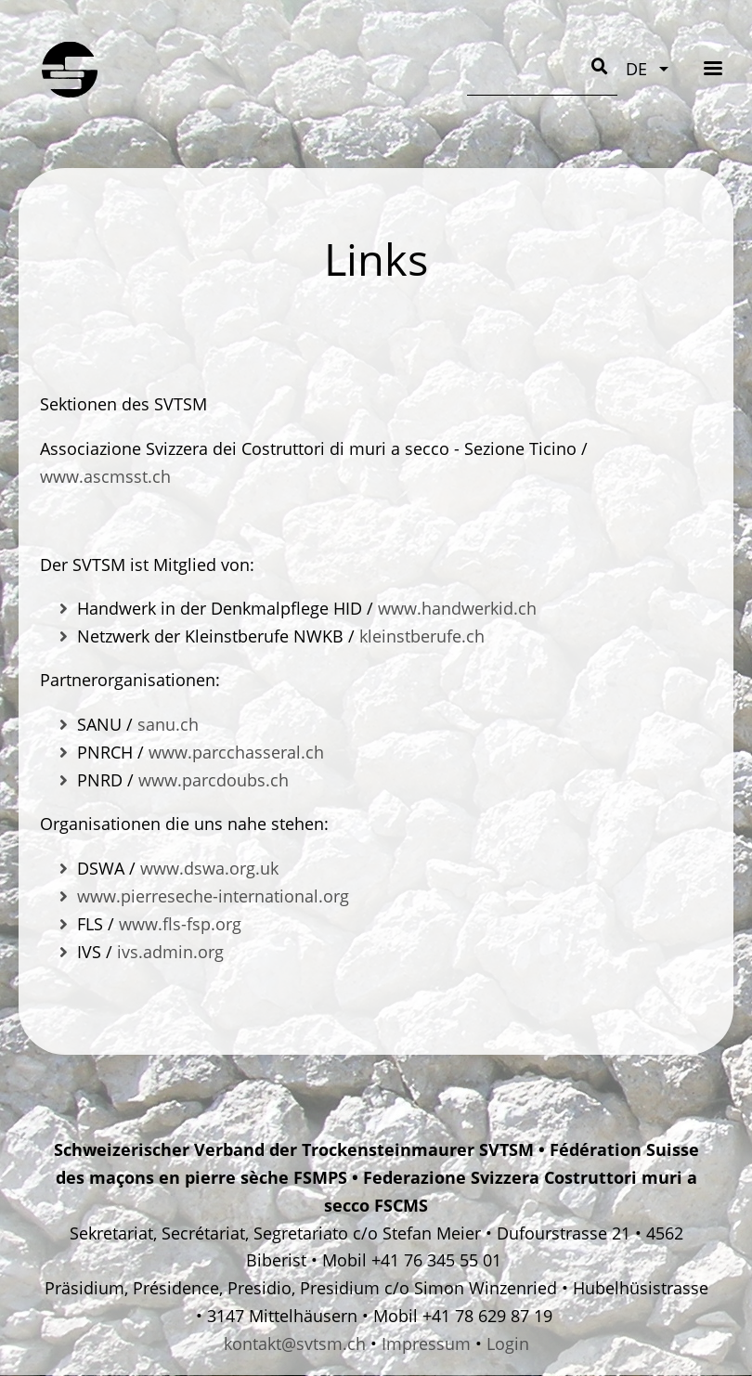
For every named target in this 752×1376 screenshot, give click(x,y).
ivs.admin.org (170, 952)
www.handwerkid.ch (457, 608)
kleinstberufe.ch (422, 636)
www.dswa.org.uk (209, 868)
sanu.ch (168, 724)
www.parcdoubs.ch (213, 780)
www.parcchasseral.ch (236, 752)
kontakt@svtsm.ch (295, 1343)
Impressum (426, 1343)
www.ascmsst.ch (105, 476)
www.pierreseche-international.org (213, 896)
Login (507, 1343)
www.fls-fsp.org (180, 924)
